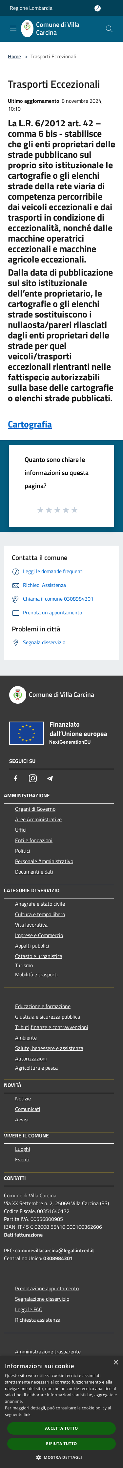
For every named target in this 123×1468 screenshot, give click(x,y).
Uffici (21, 830)
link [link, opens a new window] (27, 1414)
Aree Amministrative (38, 819)
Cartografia (30, 424)
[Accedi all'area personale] (97, 8)
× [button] (115, 1362)
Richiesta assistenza (37, 1320)
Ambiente (26, 1038)
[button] (61, 1457)
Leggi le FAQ (29, 1309)
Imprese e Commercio (39, 935)
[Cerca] (109, 29)
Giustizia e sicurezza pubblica (47, 1017)
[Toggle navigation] (13, 28)
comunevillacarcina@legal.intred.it (54, 1250)
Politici (22, 851)
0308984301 (58, 1258)
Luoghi (22, 1149)
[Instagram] (32, 778)
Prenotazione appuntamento (47, 1288)
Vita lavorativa (31, 925)
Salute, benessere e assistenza (49, 1048)
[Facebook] (15, 778)
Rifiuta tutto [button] (61, 1443)
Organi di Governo (35, 809)
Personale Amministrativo (44, 861)
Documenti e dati (34, 872)
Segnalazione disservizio (42, 1299)
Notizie (23, 1098)
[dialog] (61, 1412)
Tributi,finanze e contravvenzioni (51, 1027)
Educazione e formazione (43, 1006)
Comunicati (27, 1109)
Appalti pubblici (32, 946)
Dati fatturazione (23, 1235)
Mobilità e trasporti (36, 974)
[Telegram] (49, 778)
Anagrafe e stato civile (40, 904)
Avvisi (22, 1119)
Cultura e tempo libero (40, 914)
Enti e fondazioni (33, 840)
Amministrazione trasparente (48, 1351)
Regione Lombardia (31, 8)
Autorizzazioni (31, 1058)
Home (14, 56)
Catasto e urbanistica (38, 956)
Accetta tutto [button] (61, 1428)
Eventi (22, 1159)
